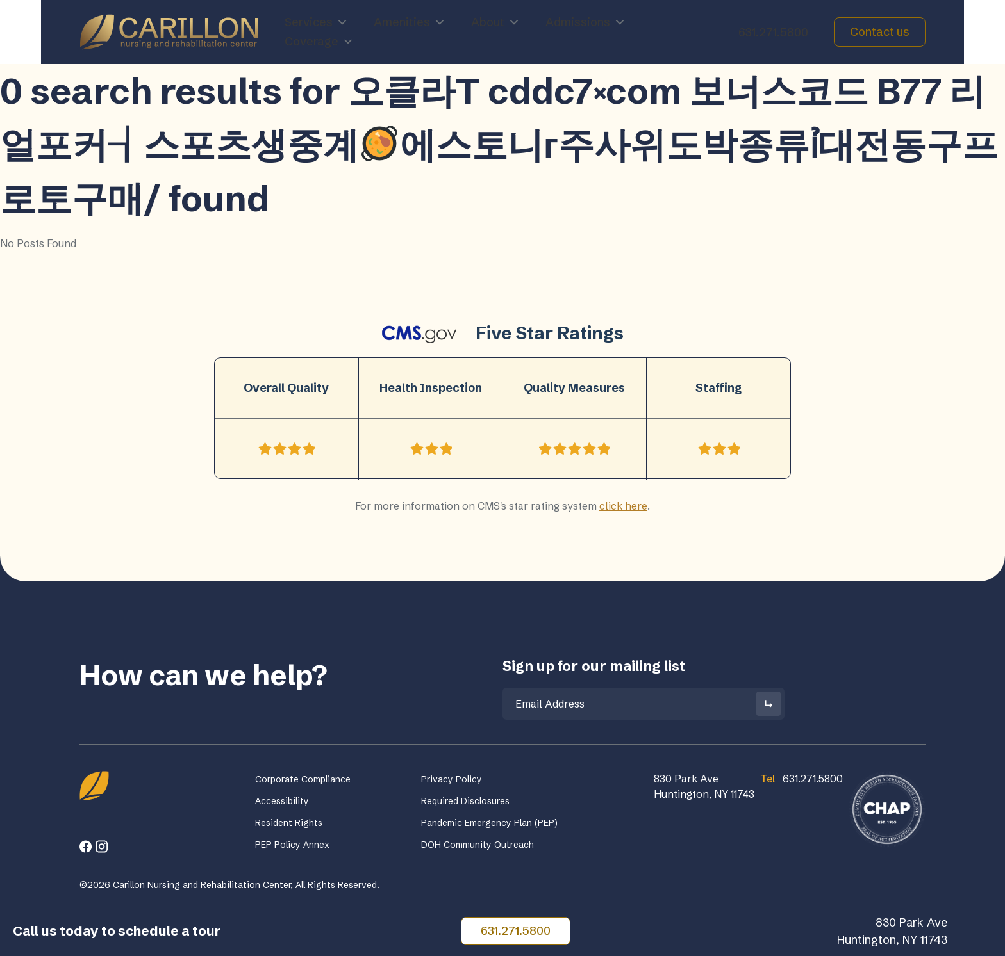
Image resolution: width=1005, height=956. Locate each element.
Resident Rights (288, 823)
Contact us (879, 31)
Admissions (585, 22)
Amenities (409, 22)
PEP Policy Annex (292, 844)
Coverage (319, 41)
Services (316, 22)
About (495, 22)
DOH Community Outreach (477, 844)
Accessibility (282, 801)
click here (623, 505)
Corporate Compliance (303, 779)
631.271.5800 (773, 32)
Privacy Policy (451, 779)
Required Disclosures (465, 801)
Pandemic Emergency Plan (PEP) (489, 823)
